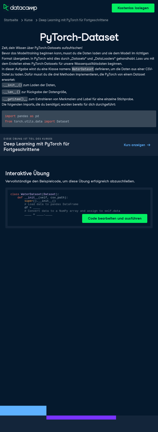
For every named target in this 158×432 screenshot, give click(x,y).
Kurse (28, 20)
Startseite (11, 20)
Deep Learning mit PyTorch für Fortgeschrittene (73, 20)
